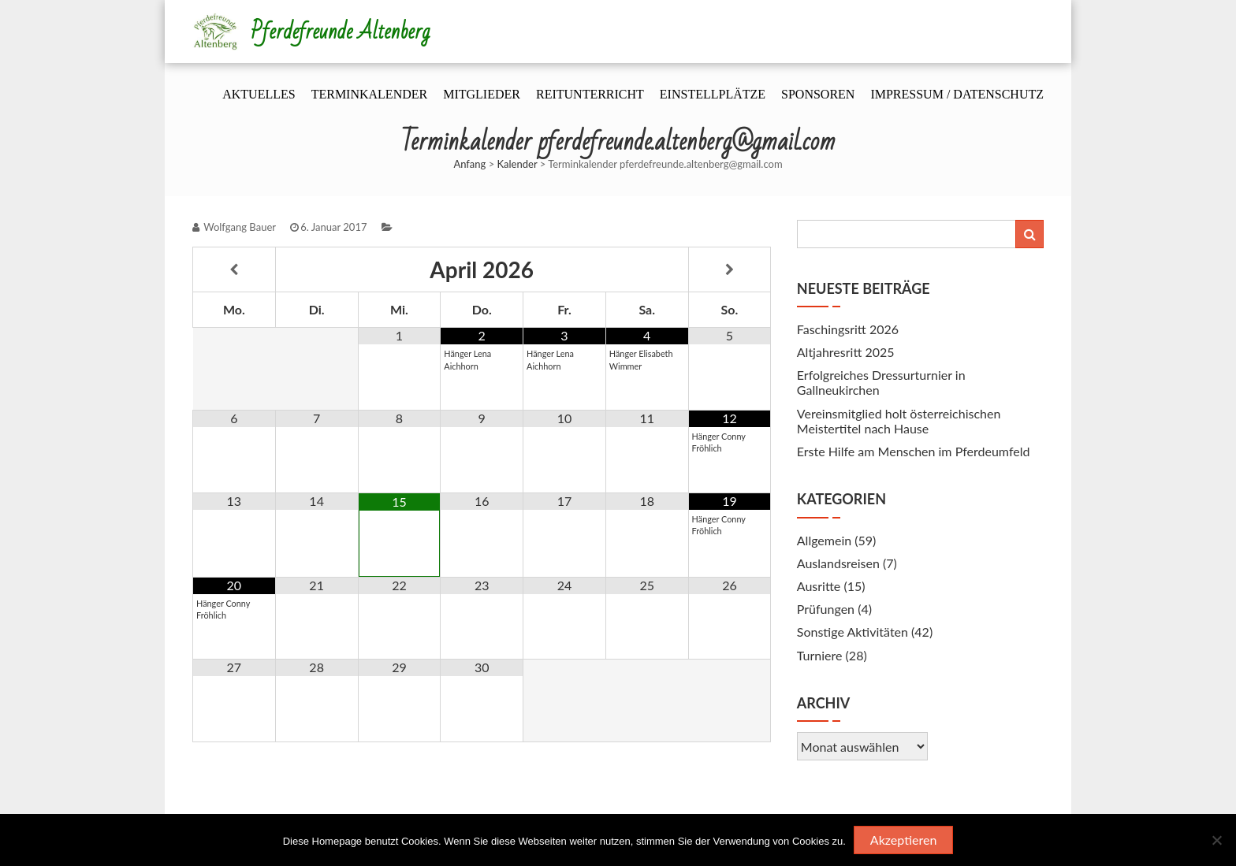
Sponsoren (817, 94)
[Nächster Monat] (730, 269)
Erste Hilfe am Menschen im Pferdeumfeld (913, 451)
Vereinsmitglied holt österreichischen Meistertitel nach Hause (899, 421)
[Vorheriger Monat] (234, 269)
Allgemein (824, 540)
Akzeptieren (903, 839)
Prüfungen (825, 608)
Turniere (820, 655)
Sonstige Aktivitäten (852, 631)
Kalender (517, 164)
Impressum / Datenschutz (957, 94)
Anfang (469, 164)
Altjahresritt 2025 (846, 351)
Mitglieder (481, 94)
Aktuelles (258, 94)
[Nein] (1216, 840)
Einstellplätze (712, 94)
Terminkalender (369, 94)
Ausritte (818, 585)
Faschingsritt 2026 (848, 328)
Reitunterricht (590, 94)
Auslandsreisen (838, 563)
